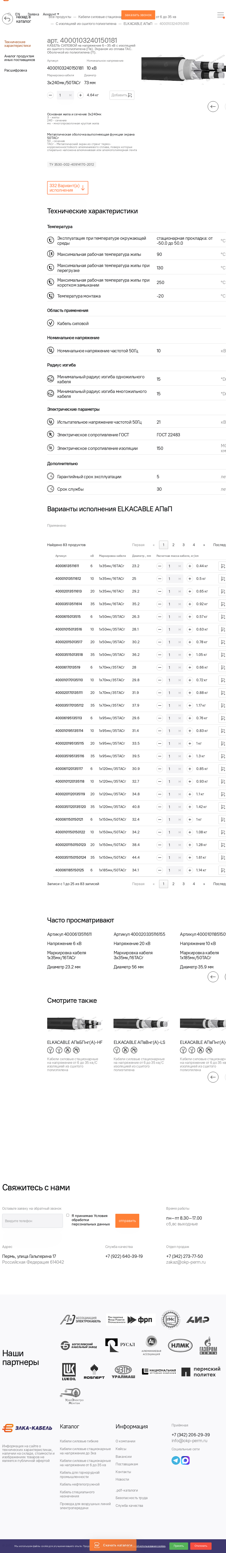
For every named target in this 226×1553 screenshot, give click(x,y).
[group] (75, 950)
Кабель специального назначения (77, 1494)
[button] (213, 106)
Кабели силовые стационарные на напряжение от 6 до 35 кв (85, 1462)
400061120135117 (69, 769)
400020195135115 (69, 743)
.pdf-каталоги (127, 1490)
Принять (179, 1545)
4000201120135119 (70, 794)
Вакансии (124, 1456)
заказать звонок (138, 15)
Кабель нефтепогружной (80, 1484)
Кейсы (121, 1449)
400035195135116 (69, 756)
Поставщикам (127, 1464)
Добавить (121, 95)
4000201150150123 (70, 845)
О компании (125, 1441)
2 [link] (173, 545)
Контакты (123, 1472)
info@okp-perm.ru (189, 1440)
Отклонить (201, 1545)
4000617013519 (67, 667)
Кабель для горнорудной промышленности (80, 1474)
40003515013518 (69, 654)
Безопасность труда (132, 1498)
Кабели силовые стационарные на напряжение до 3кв (85, 1451)
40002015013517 (68, 642)
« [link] (154, 545)
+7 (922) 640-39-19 (124, 1256)
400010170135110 (69, 680)
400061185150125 (69, 870)
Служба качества (129, 1505)
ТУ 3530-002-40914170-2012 (71, 164)
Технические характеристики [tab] (17, 44)
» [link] (204, 545)
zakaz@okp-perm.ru (186, 1262)
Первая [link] (138, 545)
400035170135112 (69, 705)
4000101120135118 (69, 781)
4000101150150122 (70, 832)
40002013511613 (68, 591)
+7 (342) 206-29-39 (191, 1434)
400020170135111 (69, 692)
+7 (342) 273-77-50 (184, 1256)
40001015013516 (68, 629)
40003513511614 (68, 604)
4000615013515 (68, 616)
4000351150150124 (70, 857)
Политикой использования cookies (146, 1546)
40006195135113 (68, 718)
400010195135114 (69, 730)
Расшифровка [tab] (15, 70)
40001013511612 (68, 578)
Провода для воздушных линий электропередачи (85, 1506)
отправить (127, 1221)
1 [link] (163, 545)
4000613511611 (67, 566)
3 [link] (184, 545)
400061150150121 (69, 819)
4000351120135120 (70, 807)
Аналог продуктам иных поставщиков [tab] (19, 58)
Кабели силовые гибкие (79, 1441)
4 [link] (194, 545)
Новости (122, 1479)
